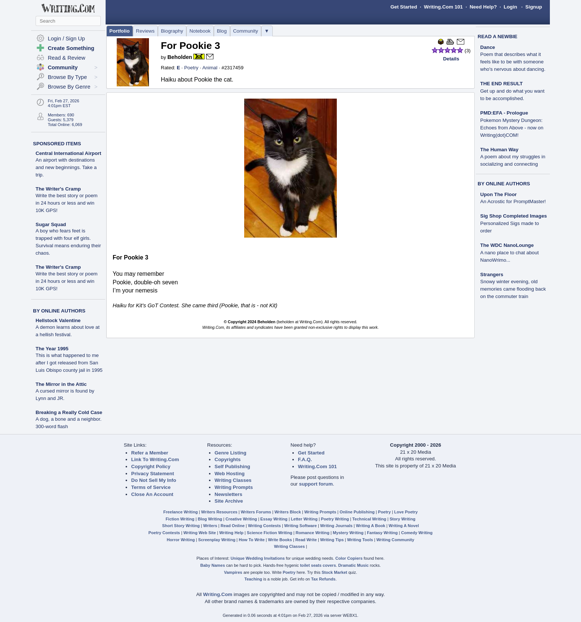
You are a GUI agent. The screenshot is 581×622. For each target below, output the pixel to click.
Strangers (491, 274)
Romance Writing (312, 532)
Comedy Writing (416, 532)
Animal (210, 67)
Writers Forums (256, 512)
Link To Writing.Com (155, 459)
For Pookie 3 (190, 45)
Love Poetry (406, 512)
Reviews (145, 31)
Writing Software (300, 525)
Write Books (280, 539)
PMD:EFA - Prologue (504, 113)
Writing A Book (370, 525)
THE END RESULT (501, 83)
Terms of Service (150, 487)
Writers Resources (219, 512)
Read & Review (66, 58)
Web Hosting (230, 473)
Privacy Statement (152, 473)
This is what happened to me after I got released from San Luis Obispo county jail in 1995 (69, 363)
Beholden (179, 57)
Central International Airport (68, 153)
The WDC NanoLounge (507, 245)
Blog (222, 31)
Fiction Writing (180, 519)
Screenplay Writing (216, 539)
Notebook (199, 31)
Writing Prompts (234, 487)
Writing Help (231, 532)
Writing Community (395, 539)
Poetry (191, 67)
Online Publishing (357, 512)
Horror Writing (181, 539)
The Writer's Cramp (58, 189)
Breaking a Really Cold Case (69, 412)
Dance (487, 47)
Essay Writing (274, 519)
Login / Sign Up (66, 39)
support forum (316, 484)
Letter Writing (304, 519)
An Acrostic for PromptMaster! (513, 201)
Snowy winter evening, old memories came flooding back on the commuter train (513, 289)
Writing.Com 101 (443, 7)
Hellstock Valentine (58, 320)
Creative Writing (241, 519)
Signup (533, 7)
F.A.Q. (305, 459)
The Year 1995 (52, 348)
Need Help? (483, 7)
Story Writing (402, 519)
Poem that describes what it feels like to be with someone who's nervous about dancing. (512, 62)
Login (510, 7)
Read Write (306, 539)
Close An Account (152, 494)
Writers (210, 525)
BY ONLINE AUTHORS (59, 311)
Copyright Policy (150, 466)
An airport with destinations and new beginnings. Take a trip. (66, 167)
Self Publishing (232, 466)
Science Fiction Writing (269, 532)
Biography (172, 31)
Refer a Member (149, 453)
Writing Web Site (199, 532)
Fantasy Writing (382, 532)
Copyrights (227, 459)
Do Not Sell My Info (153, 480)
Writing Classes (233, 480)
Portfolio (119, 31)
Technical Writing (369, 519)
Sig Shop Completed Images (513, 216)
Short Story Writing (181, 525)
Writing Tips (332, 539)
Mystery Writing (348, 532)
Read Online (232, 525)
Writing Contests (264, 525)
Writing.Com (217, 594)
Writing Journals (336, 525)
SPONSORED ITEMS (57, 143)
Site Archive (229, 501)
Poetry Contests (164, 532)
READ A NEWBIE (497, 36)
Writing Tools (360, 539)
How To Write (252, 539)
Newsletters (228, 494)
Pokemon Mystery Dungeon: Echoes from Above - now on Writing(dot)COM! (511, 128)
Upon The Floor (498, 194)
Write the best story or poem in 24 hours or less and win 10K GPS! (66, 203)
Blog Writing (210, 519)
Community (245, 31)
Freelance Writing (180, 512)
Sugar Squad (51, 224)
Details (451, 59)
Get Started (404, 7)
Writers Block (288, 512)
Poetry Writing (335, 519)
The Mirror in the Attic (61, 384)
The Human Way (499, 149)
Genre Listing (230, 453)
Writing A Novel (404, 525)
